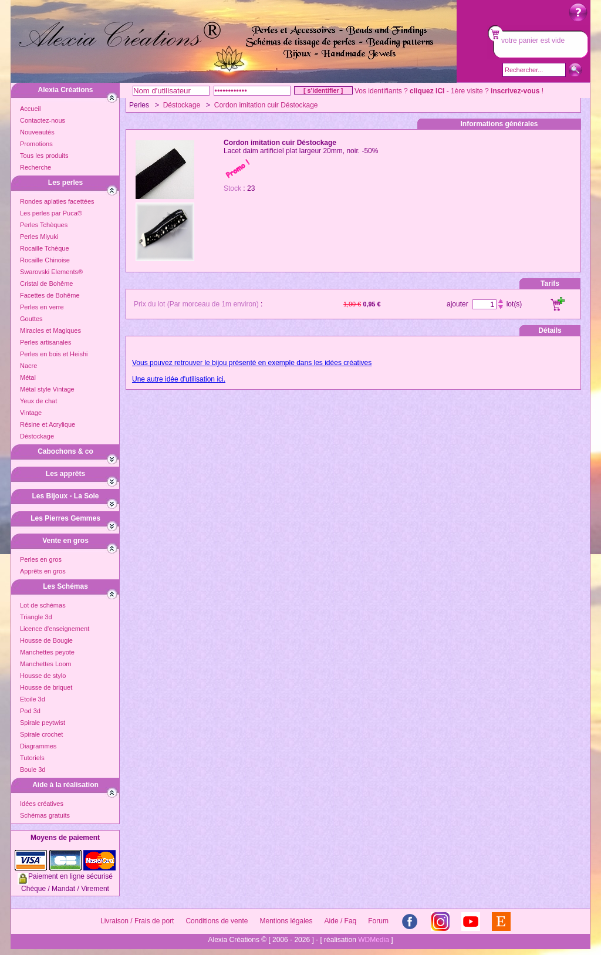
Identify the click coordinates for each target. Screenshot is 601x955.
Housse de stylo (43, 675)
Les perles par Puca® (51, 213)
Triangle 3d (36, 616)
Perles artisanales (45, 342)
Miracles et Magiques (50, 330)
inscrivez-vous (515, 91)
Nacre (28, 365)
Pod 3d (30, 710)
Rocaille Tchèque (44, 248)
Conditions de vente (216, 921)
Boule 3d (32, 769)
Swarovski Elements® (51, 271)
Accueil (30, 108)
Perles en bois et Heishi (54, 353)
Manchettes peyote (47, 652)
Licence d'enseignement (54, 628)
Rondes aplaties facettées (57, 201)
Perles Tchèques (43, 224)
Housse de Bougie (46, 640)
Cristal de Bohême (46, 283)
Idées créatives (41, 803)
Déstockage (37, 436)
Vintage (31, 412)
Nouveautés (37, 132)
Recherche (35, 167)
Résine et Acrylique (47, 424)
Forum (378, 921)
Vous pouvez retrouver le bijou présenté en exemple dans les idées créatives (252, 363)
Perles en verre (42, 307)
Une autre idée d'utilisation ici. (178, 379)
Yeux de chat (38, 400)
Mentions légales (285, 921)
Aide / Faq (341, 921)
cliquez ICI (427, 91)
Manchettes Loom (45, 663)
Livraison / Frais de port (137, 921)
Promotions (36, 143)
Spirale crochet (41, 734)
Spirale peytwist (42, 722)
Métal (28, 377)
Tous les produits (44, 155)
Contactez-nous (42, 120)
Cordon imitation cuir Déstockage (266, 105)
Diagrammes (38, 746)
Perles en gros (41, 559)
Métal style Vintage (47, 389)
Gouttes (31, 318)
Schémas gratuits (45, 815)
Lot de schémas (43, 605)
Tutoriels (32, 757)
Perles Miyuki (39, 236)
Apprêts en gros (43, 571)
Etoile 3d (32, 699)
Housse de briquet (46, 687)
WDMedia (373, 940)
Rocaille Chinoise (45, 260)
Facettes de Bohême (50, 295)
